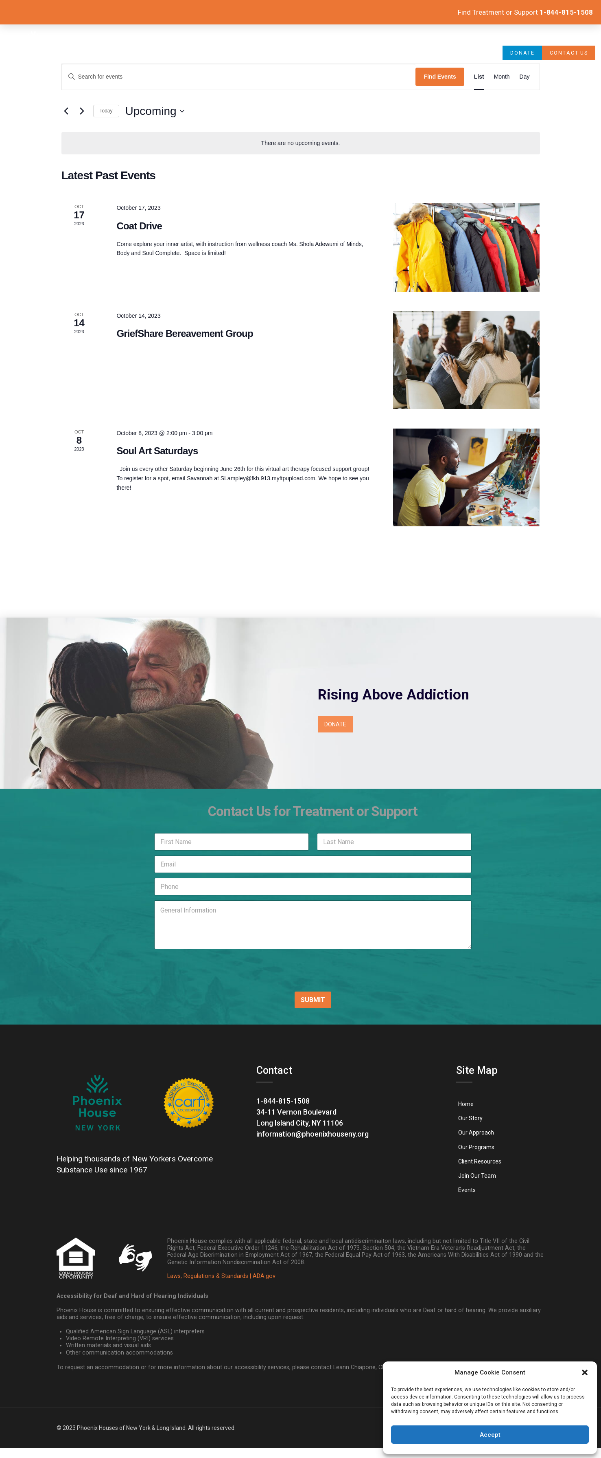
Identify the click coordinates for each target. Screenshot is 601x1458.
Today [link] (106, 111)
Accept (490, 1434)
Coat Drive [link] (139, 225)
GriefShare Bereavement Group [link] (184, 333)
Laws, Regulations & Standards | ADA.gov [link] (221, 1276)
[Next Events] (82, 111)
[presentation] (201, 979)
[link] (34, 53)
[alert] (300, 143)
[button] (585, 1372)
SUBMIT (313, 1000)
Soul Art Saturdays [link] (157, 450)
